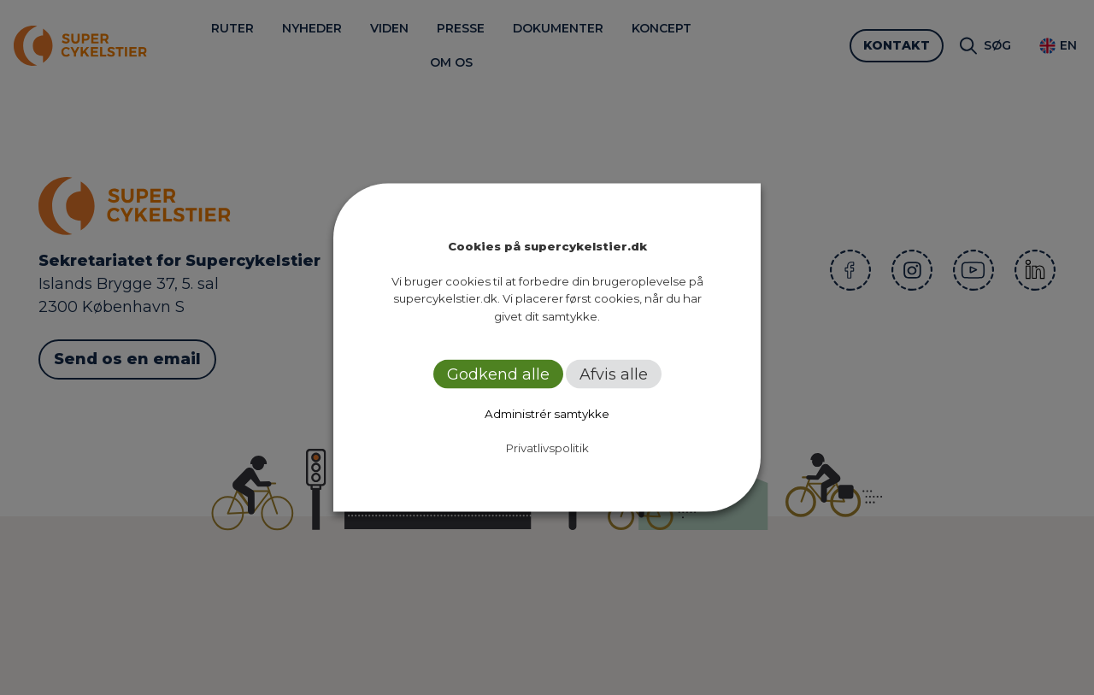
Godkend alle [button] (498, 374)
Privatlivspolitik (547, 448)
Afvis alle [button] (613, 374)
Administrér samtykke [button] (547, 414)
